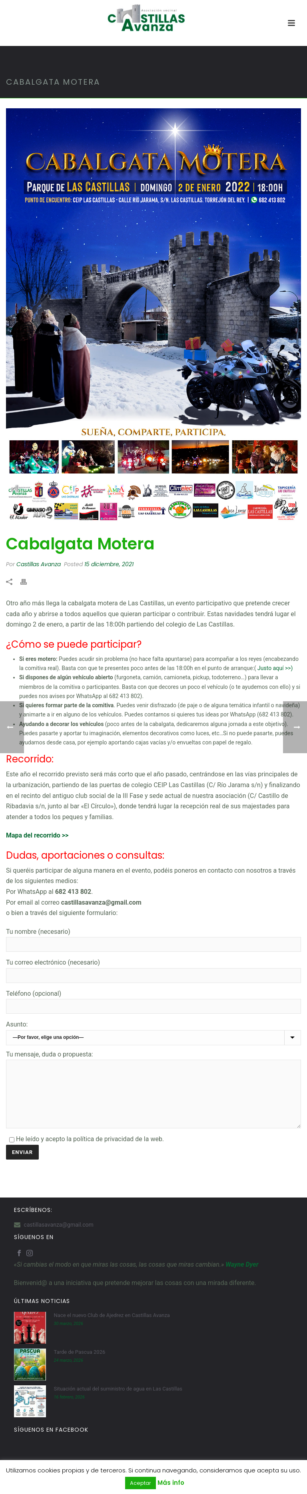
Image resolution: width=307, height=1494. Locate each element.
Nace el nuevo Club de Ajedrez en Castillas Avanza (112, 1327)
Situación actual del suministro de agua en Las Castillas (118, 1401)
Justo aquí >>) (275, 668)
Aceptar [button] (140, 1483)
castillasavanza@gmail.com (59, 1236)
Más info (170, 1482)
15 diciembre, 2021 (109, 564)
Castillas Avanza (38, 564)
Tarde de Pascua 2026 (80, 1364)
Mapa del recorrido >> (37, 835)
